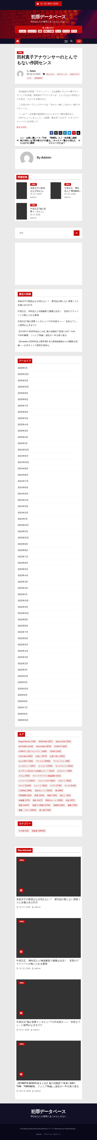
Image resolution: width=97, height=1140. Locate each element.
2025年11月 (23, 380)
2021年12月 (23, 676)
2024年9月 (23, 468)
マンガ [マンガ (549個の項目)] (70, 785)
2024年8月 (23, 474)
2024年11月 (23, 455)
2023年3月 (23, 581)
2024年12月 (23, 449)
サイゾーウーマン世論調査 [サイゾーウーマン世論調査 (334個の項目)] (47, 775)
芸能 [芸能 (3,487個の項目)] (24, 805)
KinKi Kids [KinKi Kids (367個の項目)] (46, 741)
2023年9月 (23, 544)
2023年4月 (23, 575)
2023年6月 (23, 562)
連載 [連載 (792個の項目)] (72, 805)
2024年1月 (23, 518)
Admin (33, 71)
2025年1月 (23, 443)
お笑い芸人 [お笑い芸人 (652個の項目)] (57, 756)
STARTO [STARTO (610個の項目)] (60, 746)
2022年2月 (23, 663)
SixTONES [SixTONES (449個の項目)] (26, 746)
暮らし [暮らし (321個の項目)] (65, 795)
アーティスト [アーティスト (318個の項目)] (61, 761)
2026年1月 (23, 367)
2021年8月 (23, 701)
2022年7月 (23, 632)
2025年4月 (23, 424)
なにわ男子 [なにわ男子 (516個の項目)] (26, 761)
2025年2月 (23, 437)
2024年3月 (23, 506)
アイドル (66, 31)
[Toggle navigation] (66, 41)
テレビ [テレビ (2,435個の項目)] (25, 785)
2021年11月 (23, 682)
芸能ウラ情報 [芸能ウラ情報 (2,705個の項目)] (41, 805)
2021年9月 (22, 694)
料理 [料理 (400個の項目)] (39, 795)
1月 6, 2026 (35, 214)
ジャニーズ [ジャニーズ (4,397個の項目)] (27, 780)
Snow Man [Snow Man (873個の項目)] (43, 746)
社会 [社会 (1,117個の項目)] (70, 800)
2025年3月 (23, 430)
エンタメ (22, 31)
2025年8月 (23, 399)
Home (39, 1134)
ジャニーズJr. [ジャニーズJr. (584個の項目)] (46, 780)
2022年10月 (23, 613)
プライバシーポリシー (52, 1134)
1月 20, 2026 (70, 194)
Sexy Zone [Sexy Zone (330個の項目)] (63, 741)
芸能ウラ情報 (48, 31)
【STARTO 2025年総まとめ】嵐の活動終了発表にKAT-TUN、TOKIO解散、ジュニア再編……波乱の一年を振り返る (47, 1085)
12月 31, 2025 (25, 1091)
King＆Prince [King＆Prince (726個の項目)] (27, 741)
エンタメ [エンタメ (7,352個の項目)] (45, 766)
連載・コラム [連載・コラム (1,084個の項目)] (27, 810)
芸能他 (20, 53)
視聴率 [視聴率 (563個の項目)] (59, 805)
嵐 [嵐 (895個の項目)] (59, 790)
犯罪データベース (48, 17)
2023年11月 (23, 531)
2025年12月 (23, 374)
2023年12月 (23, 525)
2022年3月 (23, 657)
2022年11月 (23, 606)
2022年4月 (23, 650)
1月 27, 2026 (36, 194)
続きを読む (22, 127)
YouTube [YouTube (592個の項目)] (26, 756)
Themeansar (69, 1128)
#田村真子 (38, 78)
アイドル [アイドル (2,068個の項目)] (43, 761)
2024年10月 (23, 462)
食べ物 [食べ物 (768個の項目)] (45, 810)
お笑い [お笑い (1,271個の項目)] (41, 756)
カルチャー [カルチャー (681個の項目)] (64, 771)
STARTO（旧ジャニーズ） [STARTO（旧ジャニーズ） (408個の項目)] (33, 751)
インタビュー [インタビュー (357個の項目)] (27, 766)
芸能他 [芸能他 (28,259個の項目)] (38, 830)
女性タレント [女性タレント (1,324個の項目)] (43, 790)
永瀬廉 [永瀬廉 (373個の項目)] (24, 800)
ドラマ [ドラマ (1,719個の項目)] (55, 785)
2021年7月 (23, 707)
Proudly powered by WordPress (34, 1128)
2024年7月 (23, 481)
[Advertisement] (48, 263)
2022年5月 (23, 644)
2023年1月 (22, 594)
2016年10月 (23, 720)
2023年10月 (23, 537)
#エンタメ (50, 74)
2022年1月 (22, 669)
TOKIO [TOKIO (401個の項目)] (55, 751)
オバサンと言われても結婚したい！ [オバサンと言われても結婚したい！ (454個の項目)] (36, 771)
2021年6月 (23, 713)
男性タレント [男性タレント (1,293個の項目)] (54, 800)
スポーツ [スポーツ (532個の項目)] (64, 780)
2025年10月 (23, 386)
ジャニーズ (32, 31)
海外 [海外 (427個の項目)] (37, 800)
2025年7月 (23, 405)
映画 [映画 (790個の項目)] (52, 795)
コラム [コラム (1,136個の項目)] (24, 775)
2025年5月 (23, 418)
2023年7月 (23, 556)
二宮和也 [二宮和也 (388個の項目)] (25, 790)
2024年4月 (23, 500)
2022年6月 (23, 638)
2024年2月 (23, 512)
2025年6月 (23, 411)
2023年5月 (23, 569)
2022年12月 (23, 600)
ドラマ (74, 31)
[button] (72, 41)
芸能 (40, 31)
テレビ (58, 31)
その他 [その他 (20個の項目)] (24, 830)
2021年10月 (23, 688)
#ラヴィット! (62, 74)
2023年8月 (23, 550)
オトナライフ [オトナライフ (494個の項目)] (64, 766)
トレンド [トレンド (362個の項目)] (40, 785)
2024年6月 (23, 487)
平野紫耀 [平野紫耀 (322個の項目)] (25, 795)
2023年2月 (23, 588)
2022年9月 (23, 619)
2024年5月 (23, 493)
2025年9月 (23, 393)
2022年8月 (23, 625)
